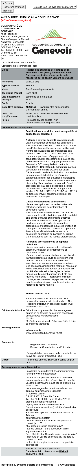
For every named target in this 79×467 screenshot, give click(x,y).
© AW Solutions (66, 464)
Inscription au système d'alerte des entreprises (27, 464)
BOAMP (63, 451)
